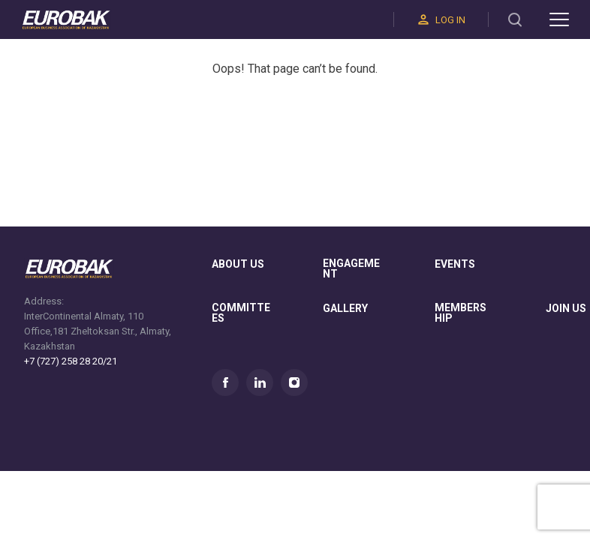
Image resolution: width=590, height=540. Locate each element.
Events (455, 264)
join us (566, 308)
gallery (345, 308)
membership (460, 313)
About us (238, 264)
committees (241, 313)
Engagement (351, 269)
